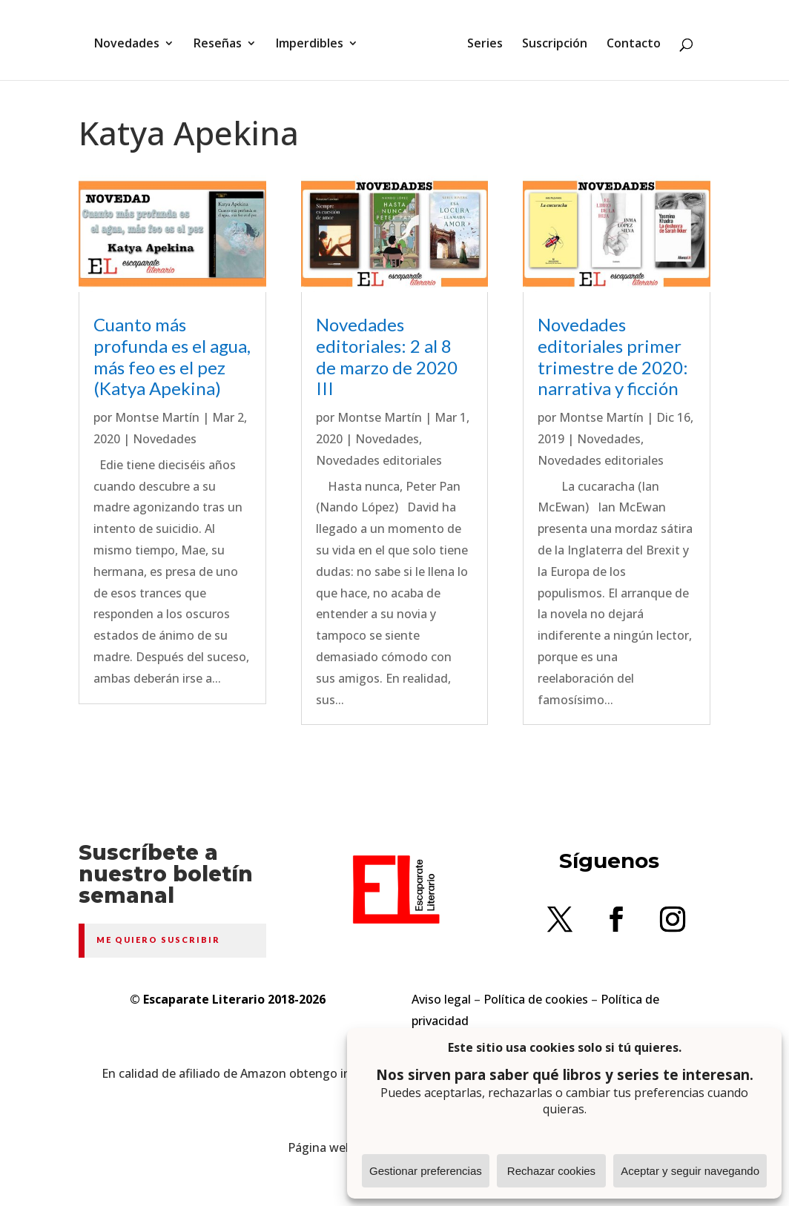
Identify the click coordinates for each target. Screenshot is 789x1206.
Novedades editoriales (379, 460)
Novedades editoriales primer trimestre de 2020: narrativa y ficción (613, 356)
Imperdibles (315, 39)
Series (480, 39)
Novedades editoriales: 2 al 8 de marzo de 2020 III (387, 356)
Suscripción (549, 39)
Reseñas (223, 39)
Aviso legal (441, 999)
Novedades (132, 39)
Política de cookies (535, 999)
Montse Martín (157, 417)
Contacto (628, 39)
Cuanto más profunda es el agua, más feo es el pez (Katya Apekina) (172, 356)
